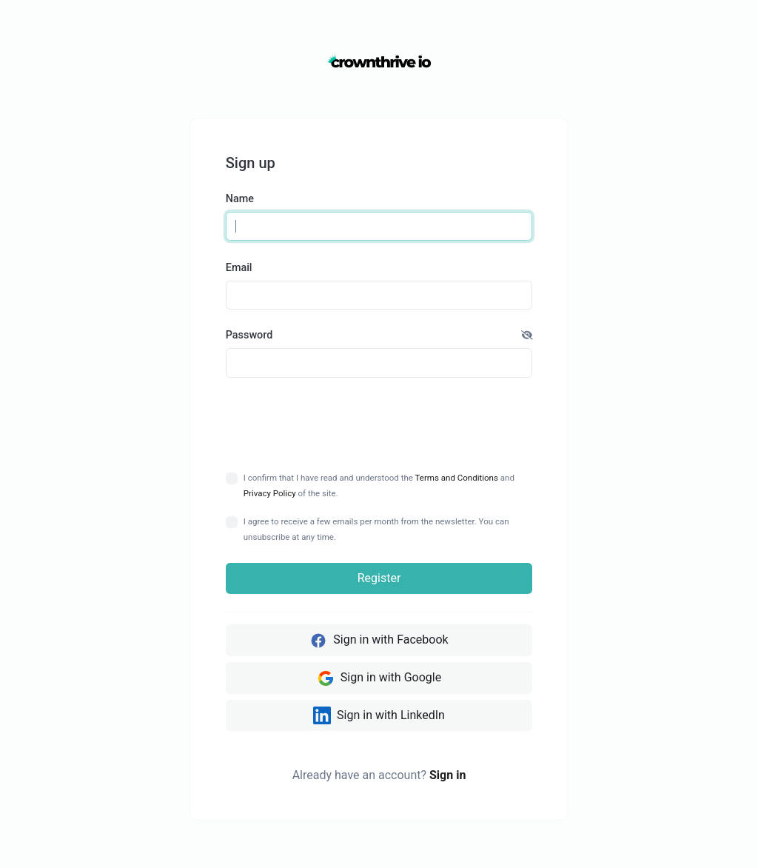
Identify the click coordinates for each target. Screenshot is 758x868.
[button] (527, 335)
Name (240, 199)
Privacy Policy (270, 493)
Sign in (447, 775)
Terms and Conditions (456, 478)
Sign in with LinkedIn (379, 715)
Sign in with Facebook (378, 641)
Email (239, 267)
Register (379, 578)
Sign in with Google (379, 678)
